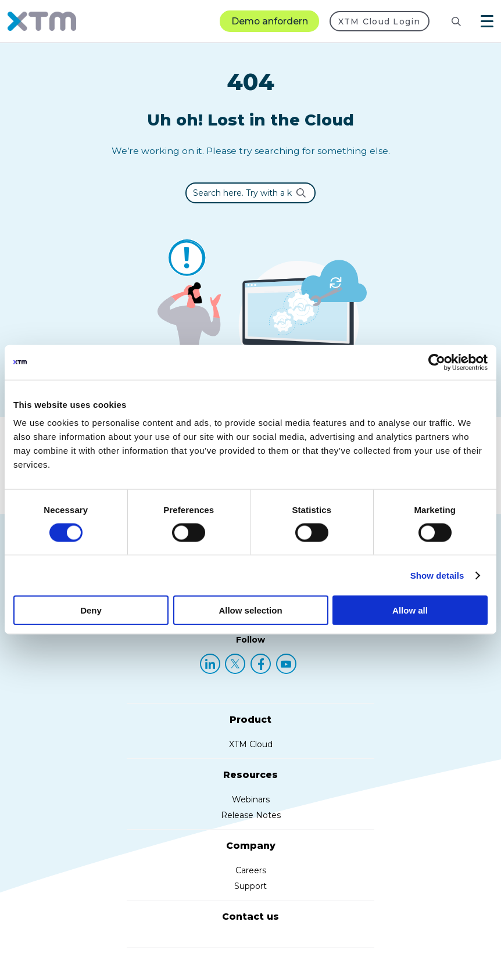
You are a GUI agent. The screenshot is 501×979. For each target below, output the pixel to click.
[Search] (456, 21)
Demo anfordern (269, 21)
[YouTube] (286, 664)
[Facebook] (260, 664)
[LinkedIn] (210, 664)
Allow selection (250, 610)
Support (250, 886)
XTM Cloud (251, 744)
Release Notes (251, 815)
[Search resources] (447, 21)
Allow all (410, 610)
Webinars (251, 799)
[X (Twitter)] (235, 664)
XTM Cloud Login (379, 21)
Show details (437, 575)
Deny (91, 610)
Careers (250, 870)
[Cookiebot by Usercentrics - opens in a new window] (437, 362)
